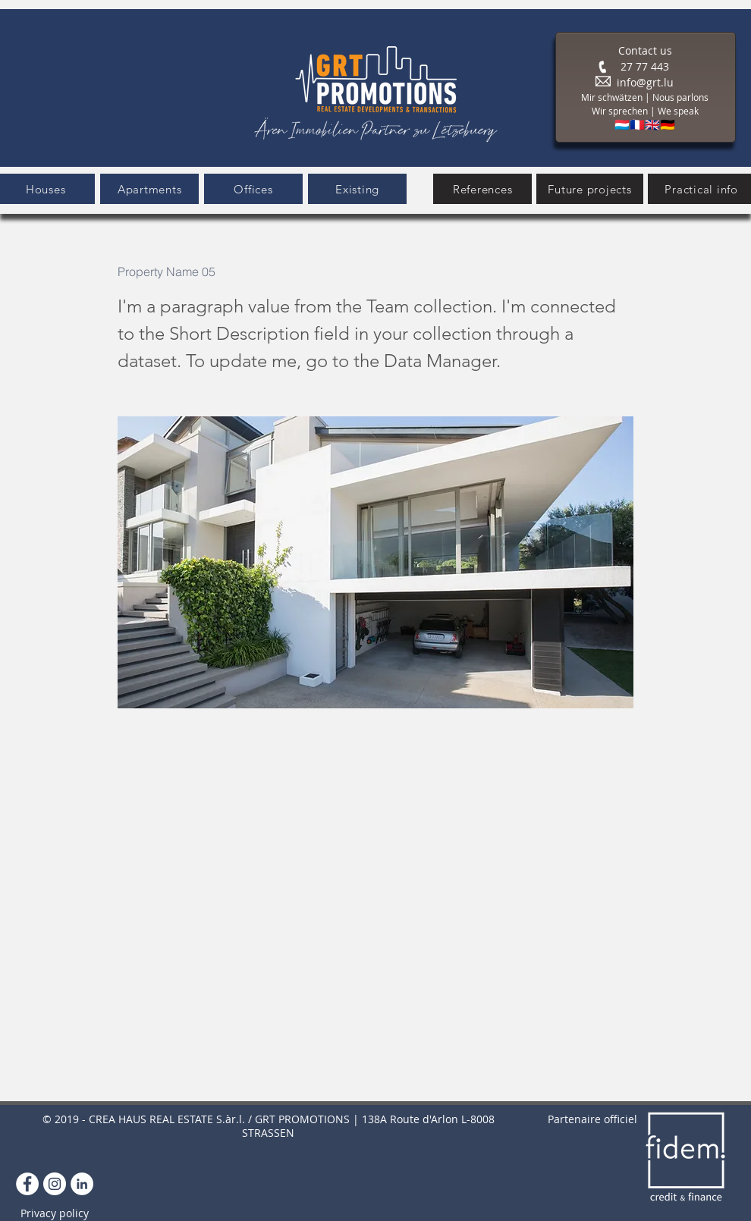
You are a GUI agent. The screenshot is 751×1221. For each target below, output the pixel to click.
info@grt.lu (645, 82)
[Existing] (357, 189)
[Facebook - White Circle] (27, 1183)
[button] (149, 189)
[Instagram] (54, 1183)
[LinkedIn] (82, 1183)
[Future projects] (589, 189)
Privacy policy (54, 1213)
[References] (482, 189)
